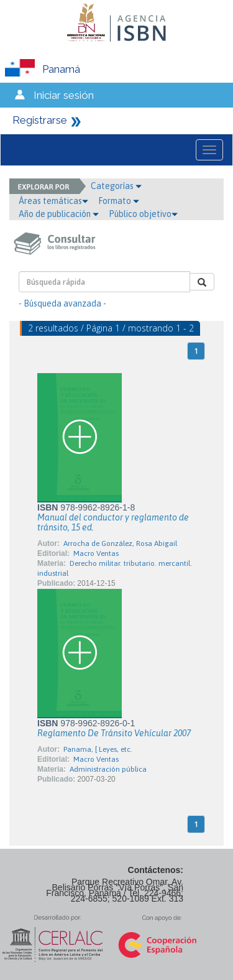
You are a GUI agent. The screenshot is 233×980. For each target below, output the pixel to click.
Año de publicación (59, 214)
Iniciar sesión (64, 95)
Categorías (116, 186)
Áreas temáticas (53, 201)
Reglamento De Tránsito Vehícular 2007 (114, 733)
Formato (118, 201)
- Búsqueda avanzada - (62, 303)
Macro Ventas (96, 553)
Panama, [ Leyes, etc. (97, 749)
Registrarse (39, 120)
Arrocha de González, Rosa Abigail (120, 543)
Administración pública (108, 769)
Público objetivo (143, 214)
